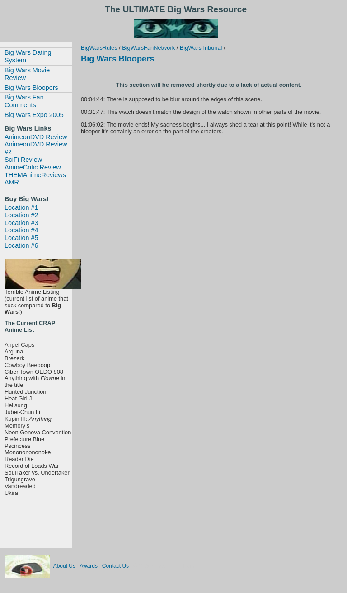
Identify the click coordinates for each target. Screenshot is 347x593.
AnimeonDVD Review (36, 137)
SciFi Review (23, 159)
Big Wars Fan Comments (24, 101)
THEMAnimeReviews (35, 175)
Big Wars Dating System (28, 56)
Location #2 (21, 215)
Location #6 (21, 245)
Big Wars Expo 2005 (34, 114)
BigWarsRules (99, 47)
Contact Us (115, 566)
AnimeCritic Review (33, 167)
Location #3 (21, 222)
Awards (89, 566)
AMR (12, 182)
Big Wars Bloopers (31, 87)
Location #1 (21, 207)
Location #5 (21, 237)
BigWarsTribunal (201, 47)
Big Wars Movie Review (27, 73)
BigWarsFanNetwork (148, 47)
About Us (64, 566)
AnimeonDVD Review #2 (36, 148)
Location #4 (21, 230)
